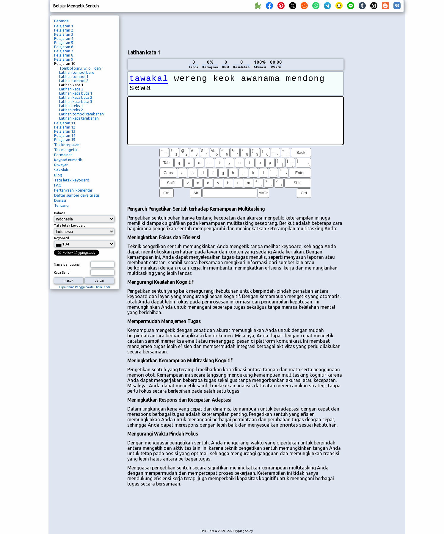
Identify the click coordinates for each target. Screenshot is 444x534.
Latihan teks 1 (71, 106)
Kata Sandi (62, 272)
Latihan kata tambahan (79, 118)
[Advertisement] (235, 30)
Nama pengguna (67, 264)
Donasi (60, 200)
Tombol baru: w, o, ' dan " (81, 68)
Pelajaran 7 (63, 51)
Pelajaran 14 (64, 135)
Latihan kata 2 (71, 89)
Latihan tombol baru (76, 72)
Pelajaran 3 (63, 34)
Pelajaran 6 (63, 47)
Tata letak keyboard (71, 180)
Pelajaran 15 (64, 139)
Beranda (61, 21)
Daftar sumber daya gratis (77, 195)
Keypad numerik (68, 160)
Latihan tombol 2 (73, 81)
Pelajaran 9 (63, 59)
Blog (58, 175)
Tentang (61, 205)
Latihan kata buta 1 (75, 93)
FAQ (58, 185)
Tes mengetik (66, 150)
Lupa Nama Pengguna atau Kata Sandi (84, 287)
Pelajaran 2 (63, 30)
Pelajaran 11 (64, 123)
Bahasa (59, 213)
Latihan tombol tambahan (81, 114)
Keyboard (61, 238)
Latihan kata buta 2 (75, 97)
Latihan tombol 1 (73, 76)
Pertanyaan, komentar (73, 190)
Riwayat (61, 165)
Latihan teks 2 (71, 110)
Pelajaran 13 (64, 131)
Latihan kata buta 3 (75, 101)
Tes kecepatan (66, 144)
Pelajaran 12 (64, 127)
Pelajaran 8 (63, 55)
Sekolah (61, 170)
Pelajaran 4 (63, 38)
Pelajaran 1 (63, 26)
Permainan (63, 155)
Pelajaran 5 (63, 42)
